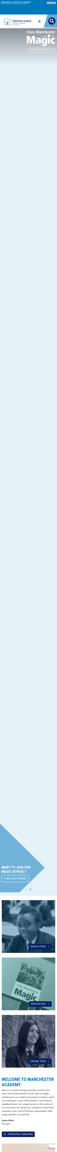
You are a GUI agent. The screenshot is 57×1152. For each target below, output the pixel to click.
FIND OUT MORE (15, 878)
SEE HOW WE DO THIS (41, 50)
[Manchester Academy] (17, 20)
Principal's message (18, 1134)
